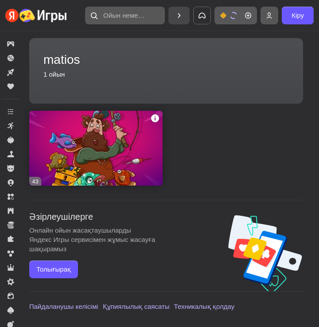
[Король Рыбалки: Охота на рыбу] (96, 148)
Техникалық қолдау (204, 306)
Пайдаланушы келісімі (63, 306)
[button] (125, 15)
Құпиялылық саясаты (136, 306)
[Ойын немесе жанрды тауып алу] (125, 15)
